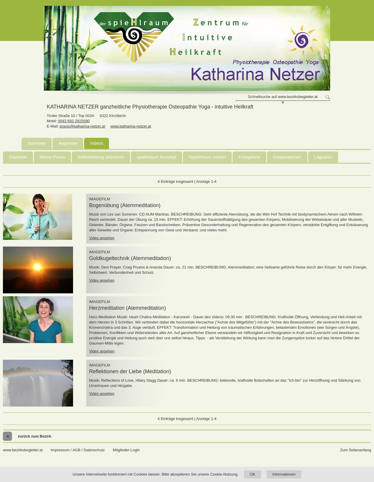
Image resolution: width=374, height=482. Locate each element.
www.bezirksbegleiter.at (23, 450)
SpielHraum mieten (207, 156)
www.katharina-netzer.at (130, 126)
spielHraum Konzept (156, 156)
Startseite (36, 143)
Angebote (67, 143)
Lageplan (323, 156)
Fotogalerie (249, 156)
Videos (96, 143)
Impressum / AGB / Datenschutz (78, 450)
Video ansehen (102, 238)
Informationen (284, 474)
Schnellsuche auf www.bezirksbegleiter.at (282, 96)
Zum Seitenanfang (355, 450)
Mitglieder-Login (126, 450)
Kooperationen (287, 156)
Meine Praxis (52, 156)
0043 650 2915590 (73, 121)
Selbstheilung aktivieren (101, 156)
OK (252, 474)
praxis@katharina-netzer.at (82, 126)
